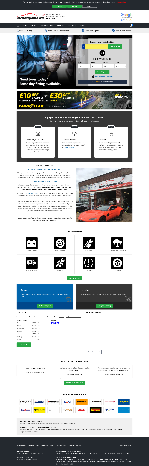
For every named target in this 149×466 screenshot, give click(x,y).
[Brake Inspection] (60, 244)
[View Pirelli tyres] (96, 410)
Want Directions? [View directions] (94, 352)
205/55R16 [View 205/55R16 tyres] (59, 453)
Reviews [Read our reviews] (45, 445)
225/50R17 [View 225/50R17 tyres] (104, 453)
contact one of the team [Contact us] (73, 317)
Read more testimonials (74, 383)
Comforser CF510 (94, 462)
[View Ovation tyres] (67, 410)
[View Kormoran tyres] (39, 410)
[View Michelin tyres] (53, 410)
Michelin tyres (42, 189)
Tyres (25, 26)
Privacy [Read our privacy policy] (52, 445)
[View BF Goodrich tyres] (39, 402)
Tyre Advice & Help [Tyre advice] (47, 26)
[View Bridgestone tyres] (53, 402)
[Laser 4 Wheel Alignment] (117, 244)
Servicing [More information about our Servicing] (77, 429)
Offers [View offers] (82, 26)
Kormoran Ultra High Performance (66, 459)
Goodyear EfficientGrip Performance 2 (109, 459)
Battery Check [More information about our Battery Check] (24, 429)
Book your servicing (104, 306)
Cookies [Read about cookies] (70, 445)
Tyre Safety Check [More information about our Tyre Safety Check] (111, 429)
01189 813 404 (50, 18)
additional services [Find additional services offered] (70, 147)
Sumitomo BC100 (69, 464)
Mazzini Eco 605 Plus (117, 462)
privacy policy (120, 2)
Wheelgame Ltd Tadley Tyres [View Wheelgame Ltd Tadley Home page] (25, 445)
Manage (89, 6)
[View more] (74, 100)
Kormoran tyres (62, 189)
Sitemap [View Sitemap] (63, 445)
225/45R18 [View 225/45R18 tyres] (118, 453)
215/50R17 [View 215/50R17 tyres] (111, 453)
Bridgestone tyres (48, 187)
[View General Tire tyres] (109, 402)
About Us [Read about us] (39, 445)
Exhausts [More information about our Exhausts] (43, 429)
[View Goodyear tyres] (124, 402)
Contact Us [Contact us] (72, 26)
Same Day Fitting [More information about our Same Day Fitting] (68, 429)
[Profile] (96, 66)
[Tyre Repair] (117, 264)
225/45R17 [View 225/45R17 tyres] (67, 453)
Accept (59, 6)
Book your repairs (45, 306)
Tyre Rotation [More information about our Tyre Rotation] (101, 429)
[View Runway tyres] (109, 410)
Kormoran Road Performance (87, 459)
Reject (74, 6)
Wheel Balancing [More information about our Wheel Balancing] (32, 432)
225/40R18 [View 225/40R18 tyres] (74, 453)
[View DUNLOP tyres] (96, 402)
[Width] (84, 66)
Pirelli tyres (52, 189)
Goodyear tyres (31, 189)
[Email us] (29, 459)
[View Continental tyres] (81, 402)
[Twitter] (52, 323)
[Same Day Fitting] (31, 264)
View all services (74, 278)
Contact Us (23, 344)
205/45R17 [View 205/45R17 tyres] (89, 453)
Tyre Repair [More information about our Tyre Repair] (92, 429)
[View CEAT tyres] (67, 402)
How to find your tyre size (104, 77)
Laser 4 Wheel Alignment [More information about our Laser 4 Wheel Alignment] (54, 429)
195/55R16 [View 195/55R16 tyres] (81, 453)
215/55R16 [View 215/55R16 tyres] (126, 453)
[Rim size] (108, 66)
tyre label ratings (32, 193)
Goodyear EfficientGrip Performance (77, 462)
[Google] (55, 323)
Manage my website (126, 445)
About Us (60, 26)
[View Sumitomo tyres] (124, 410)
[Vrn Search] (95, 46)
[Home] (18, 25)
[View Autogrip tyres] (25, 402)
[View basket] (130, 25)
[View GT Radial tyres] (25, 410)
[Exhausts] (89, 244)
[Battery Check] (32, 244)
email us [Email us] (61, 317)
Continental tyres (61, 187)
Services (33, 26)
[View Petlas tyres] (81, 410)
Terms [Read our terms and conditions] (58, 445)
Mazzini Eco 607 (105, 462)
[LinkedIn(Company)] (58, 323)
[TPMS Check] (89, 264)
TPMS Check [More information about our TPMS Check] (84, 429)
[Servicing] (60, 264)
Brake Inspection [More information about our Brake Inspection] (35, 429)
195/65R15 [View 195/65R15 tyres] (96, 453)
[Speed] (120, 66)
